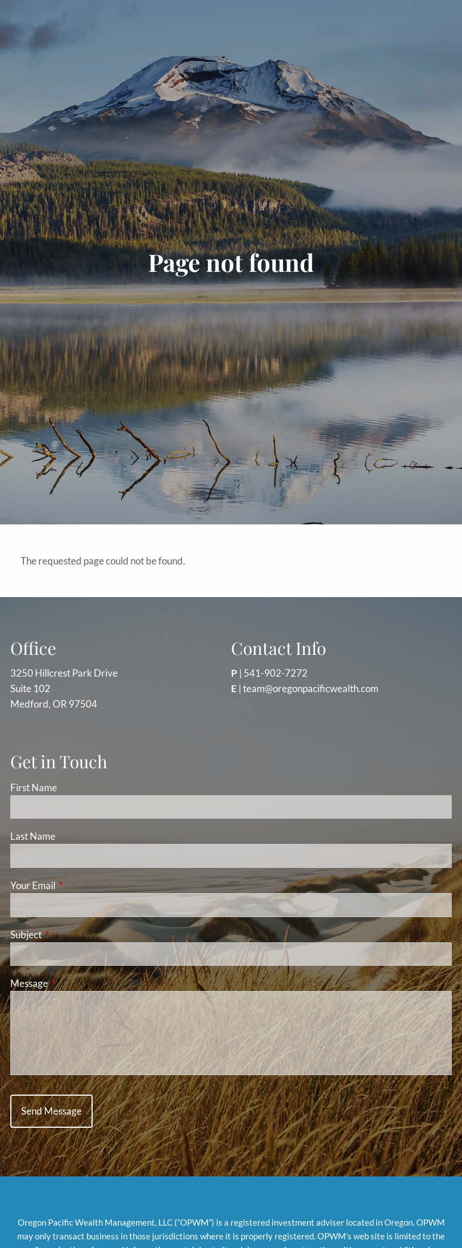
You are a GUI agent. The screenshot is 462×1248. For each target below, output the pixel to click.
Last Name (32, 836)
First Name (33, 787)
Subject (70, 935)
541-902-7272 (276, 673)
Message (73, 983)
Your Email (77, 885)
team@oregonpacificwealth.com (311, 688)
